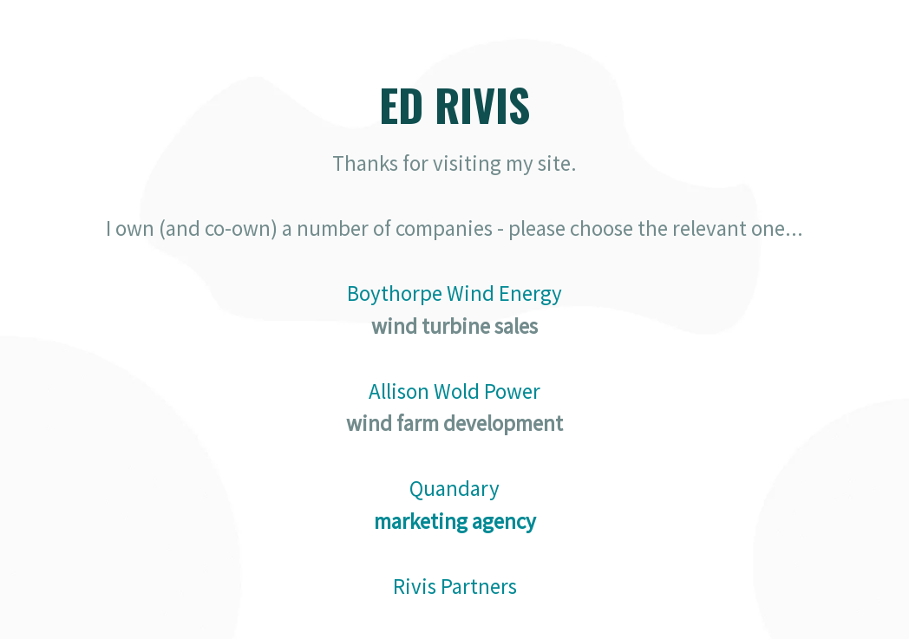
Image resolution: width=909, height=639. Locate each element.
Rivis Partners (455, 586)
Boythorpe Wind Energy (454, 293)
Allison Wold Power (454, 391)
